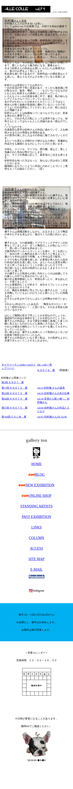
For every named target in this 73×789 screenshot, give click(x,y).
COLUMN (36, 538)
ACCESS (36, 548)
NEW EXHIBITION (39, 485)
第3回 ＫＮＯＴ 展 (13, 382)
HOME (36, 464)
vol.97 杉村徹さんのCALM (52, 416)
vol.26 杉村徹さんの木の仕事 (53, 393)
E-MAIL (36, 570)
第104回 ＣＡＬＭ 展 (14, 416)
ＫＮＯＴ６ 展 (46, 370)
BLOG (40, 475)
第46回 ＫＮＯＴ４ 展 (14, 398)
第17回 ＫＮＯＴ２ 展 (14, 387)
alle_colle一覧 (44, 364)
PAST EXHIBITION (36, 517)
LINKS (36, 527)
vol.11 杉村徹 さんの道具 (51, 387)
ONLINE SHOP (39, 496)
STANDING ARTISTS (36, 506)
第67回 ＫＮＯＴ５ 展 (14, 407)
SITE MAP (37, 559)
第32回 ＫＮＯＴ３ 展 (14, 393)
